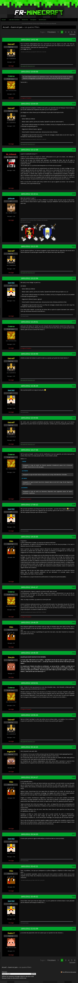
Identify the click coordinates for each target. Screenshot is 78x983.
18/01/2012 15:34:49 (29, 354)
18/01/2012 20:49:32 (29, 897)
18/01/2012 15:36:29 (29, 386)
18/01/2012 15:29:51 (29, 322)
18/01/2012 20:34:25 (29, 834)
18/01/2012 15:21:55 (29, 246)
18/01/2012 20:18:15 (29, 747)
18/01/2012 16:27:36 (29, 450)
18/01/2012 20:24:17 (29, 777)
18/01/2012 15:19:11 (29, 194)
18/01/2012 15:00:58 (29, 72)
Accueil (4, 20)
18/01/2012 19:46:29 (29, 623)
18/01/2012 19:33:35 (29, 537)
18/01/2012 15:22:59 (29, 278)
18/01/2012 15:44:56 (29, 418)
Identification (42, 20)
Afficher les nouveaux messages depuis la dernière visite (18, 976)
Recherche (25, 20)
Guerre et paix (17, 27)
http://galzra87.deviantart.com (28, 66)
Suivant (72, 34)
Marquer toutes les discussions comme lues (14, 978)
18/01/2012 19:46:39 (29, 653)
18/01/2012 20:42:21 (29, 866)
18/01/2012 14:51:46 (29, 40)
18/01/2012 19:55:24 (29, 715)
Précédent (52, 32)
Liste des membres (14, 20)
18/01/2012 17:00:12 (29, 505)
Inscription (33, 20)
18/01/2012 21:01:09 (29, 929)
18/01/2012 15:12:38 (29, 150)
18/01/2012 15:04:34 (29, 104)
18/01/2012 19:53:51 (29, 683)
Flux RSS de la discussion (69, 972)
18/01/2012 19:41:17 (29, 587)
